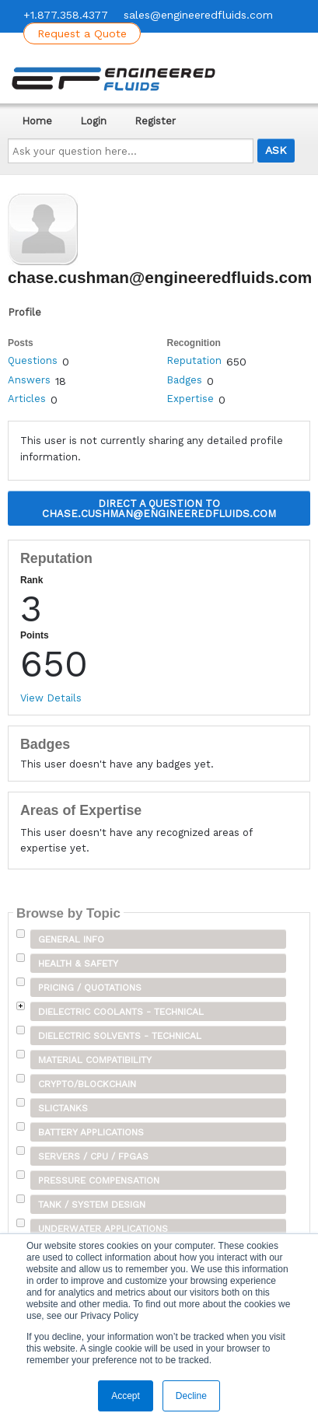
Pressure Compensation (98, 1180)
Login (93, 121)
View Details (51, 698)
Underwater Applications (103, 1228)
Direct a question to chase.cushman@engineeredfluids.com (159, 508)
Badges (184, 380)
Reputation (194, 360)
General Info (71, 939)
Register (155, 121)
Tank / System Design (91, 1204)
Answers (29, 380)
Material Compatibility (95, 1060)
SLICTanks (63, 1108)
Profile (24, 312)
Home (37, 121)
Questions (33, 360)
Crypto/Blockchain (87, 1084)
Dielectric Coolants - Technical (121, 1011)
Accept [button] (125, 1395)
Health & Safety (78, 963)
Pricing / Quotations (90, 987)
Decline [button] (191, 1395)
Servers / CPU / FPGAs (93, 1156)
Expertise (190, 398)
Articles (27, 398)
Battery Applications (91, 1132)
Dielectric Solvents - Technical (119, 1035)
